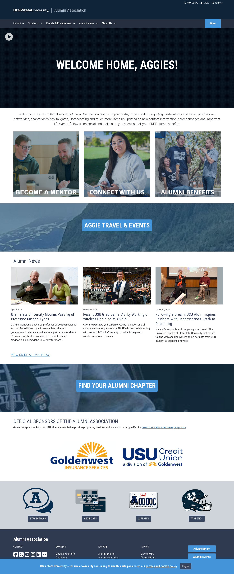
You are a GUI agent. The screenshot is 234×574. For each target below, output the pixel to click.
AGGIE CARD (90, 518)
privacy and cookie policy (161, 566)
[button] (9, 37)
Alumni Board (148, 557)
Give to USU (147, 553)
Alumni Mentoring (108, 557)
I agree (185, 566)
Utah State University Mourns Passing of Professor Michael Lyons (42, 316)
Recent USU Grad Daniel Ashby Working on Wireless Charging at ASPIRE (116, 316)
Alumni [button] (18, 23)
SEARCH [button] (217, 3)
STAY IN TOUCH (38, 518)
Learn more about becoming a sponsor (164, 427)
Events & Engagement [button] (60, 23)
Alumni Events (106, 553)
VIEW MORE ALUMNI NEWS (30, 355)
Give (213, 23)
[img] (9, 37)
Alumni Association (70, 10)
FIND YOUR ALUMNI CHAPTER (117, 385)
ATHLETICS (197, 518)
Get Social (61, 557)
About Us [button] (109, 23)
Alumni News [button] (88, 23)
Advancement (201, 549)
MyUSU (205, 3)
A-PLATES (143, 518)
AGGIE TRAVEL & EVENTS (117, 225)
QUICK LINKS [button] (191, 3)
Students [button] (35, 23)
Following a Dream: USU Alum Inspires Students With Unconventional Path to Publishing (186, 319)
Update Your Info (65, 553)
